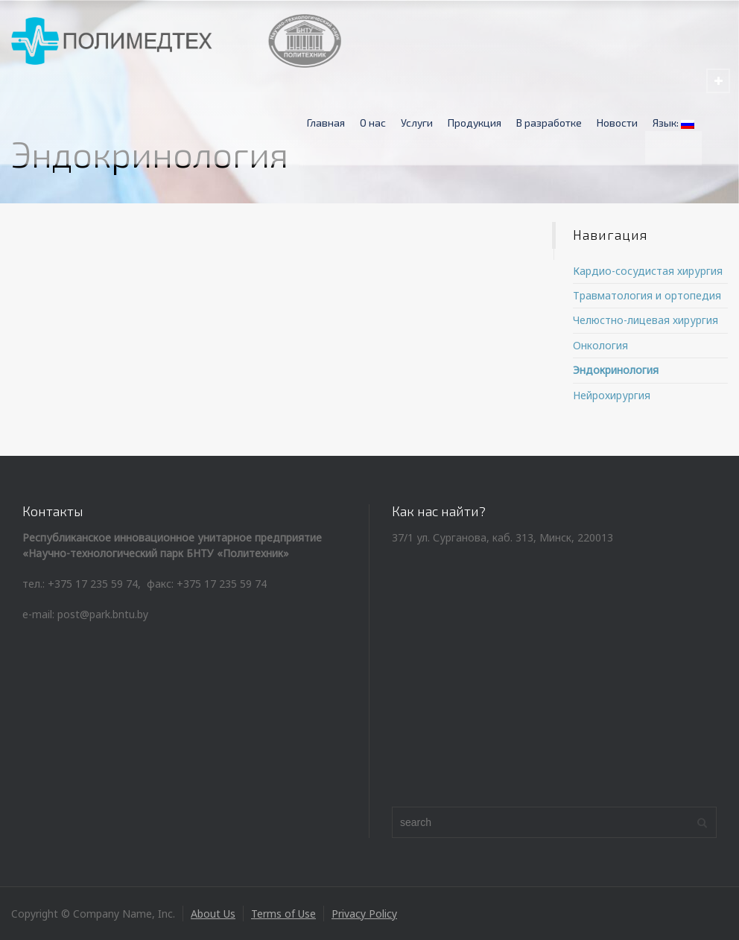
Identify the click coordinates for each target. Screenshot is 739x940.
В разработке (549, 122)
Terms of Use (283, 913)
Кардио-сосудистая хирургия (648, 271)
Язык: (673, 122)
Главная (326, 122)
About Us (213, 913)
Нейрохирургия (611, 395)
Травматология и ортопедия (647, 295)
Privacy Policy (364, 913)
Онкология (600, 345)
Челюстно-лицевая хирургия (645, 320)
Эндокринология (616, 370)
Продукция (474, 122)
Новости (617, 122)
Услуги (417, 122)
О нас (373, 122)
